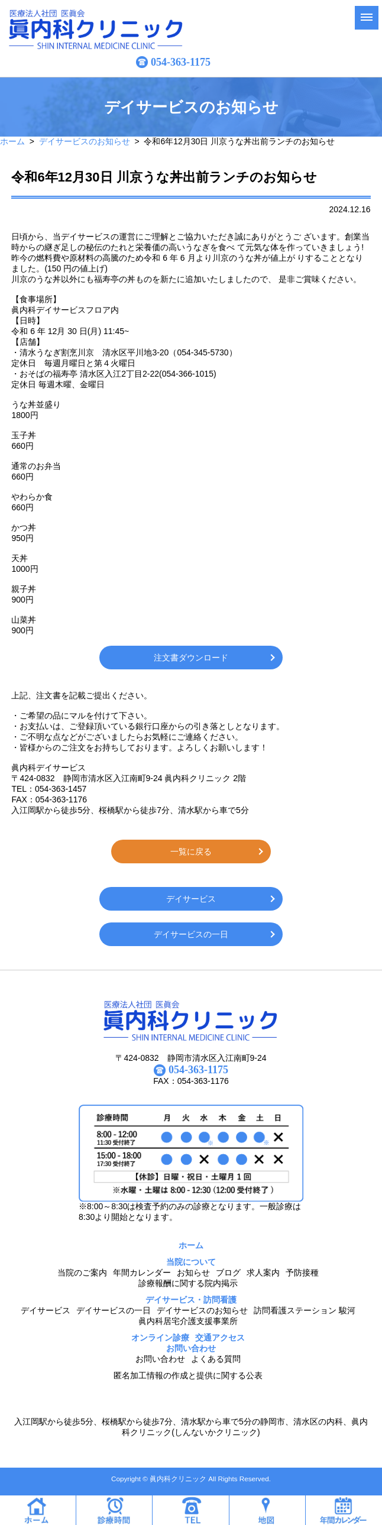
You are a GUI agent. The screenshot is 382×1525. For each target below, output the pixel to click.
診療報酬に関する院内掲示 (188, 1283)
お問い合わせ (160, 1359)
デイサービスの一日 (191, 934)
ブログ (228, 1272)
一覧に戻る (191, 851)
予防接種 (302, 1272)
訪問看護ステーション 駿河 (304, 1310)
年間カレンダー (142, 1272)
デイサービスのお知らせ (84, 141)
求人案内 (263, 1272)
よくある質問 (216, 1359)
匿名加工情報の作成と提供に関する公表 (188, 1375)
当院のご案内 (82, 1272)
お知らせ (193, 1272)
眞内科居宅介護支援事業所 (188, 1321)
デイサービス (191, 899)
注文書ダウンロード (191, 657)
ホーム (12, 141)
